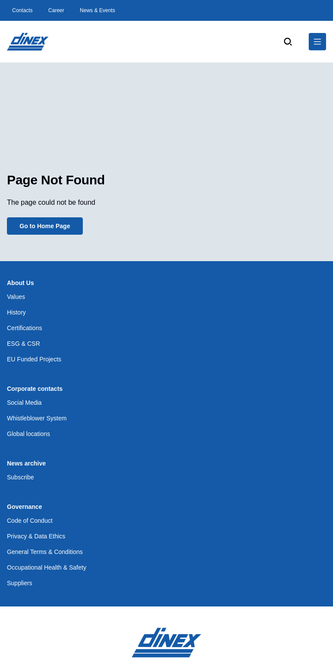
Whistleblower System (37, 418)
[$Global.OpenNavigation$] (317, 41)
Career (56, 10)
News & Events (97, 10)
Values (16, 296)
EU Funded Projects (34, 359)
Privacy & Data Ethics (36, 536)
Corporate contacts (34, 388)
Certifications (24, 327)
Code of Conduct (29, 520)
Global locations (28, 433)
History (16, 312)
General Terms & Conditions (45, 551)
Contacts (22, 10)
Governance (24, 506)
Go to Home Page (45, 226)
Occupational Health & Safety (46, 567)
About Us (20, 282)
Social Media (24, 402)
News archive (26, 463)
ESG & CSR (23, 343)
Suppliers (19, 583)
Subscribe (20, 477)
